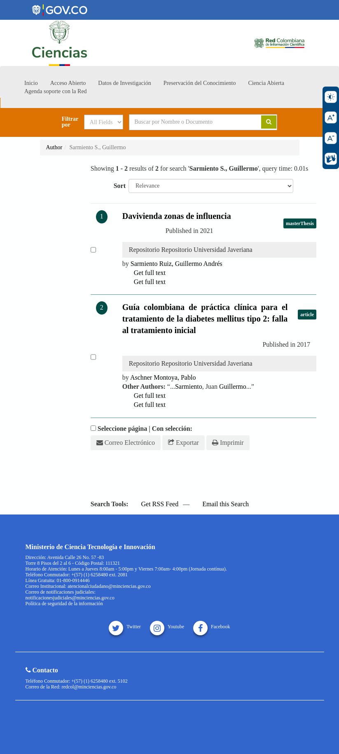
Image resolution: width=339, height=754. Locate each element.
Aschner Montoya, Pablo (163, 377)
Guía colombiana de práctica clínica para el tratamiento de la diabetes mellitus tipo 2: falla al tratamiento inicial (205, 319)
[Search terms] (189, 122)
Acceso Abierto (68, 83)
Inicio (31, 83)
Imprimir (228, 442)
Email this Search (221, 503)
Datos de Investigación (124, 83)
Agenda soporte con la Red (55, 91)
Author (54, 147)
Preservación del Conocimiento (200, 83)
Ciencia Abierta (266, 83)
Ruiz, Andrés (176, 263)
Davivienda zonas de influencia (176, 216)
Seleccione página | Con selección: (145, 428)
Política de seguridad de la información (64, 603)
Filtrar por (70, 122)
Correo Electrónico (125, 442)
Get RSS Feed (155, 503)
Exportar (183, 442)
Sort (120, 185)
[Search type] (103, 122)
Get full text (146, 272)
